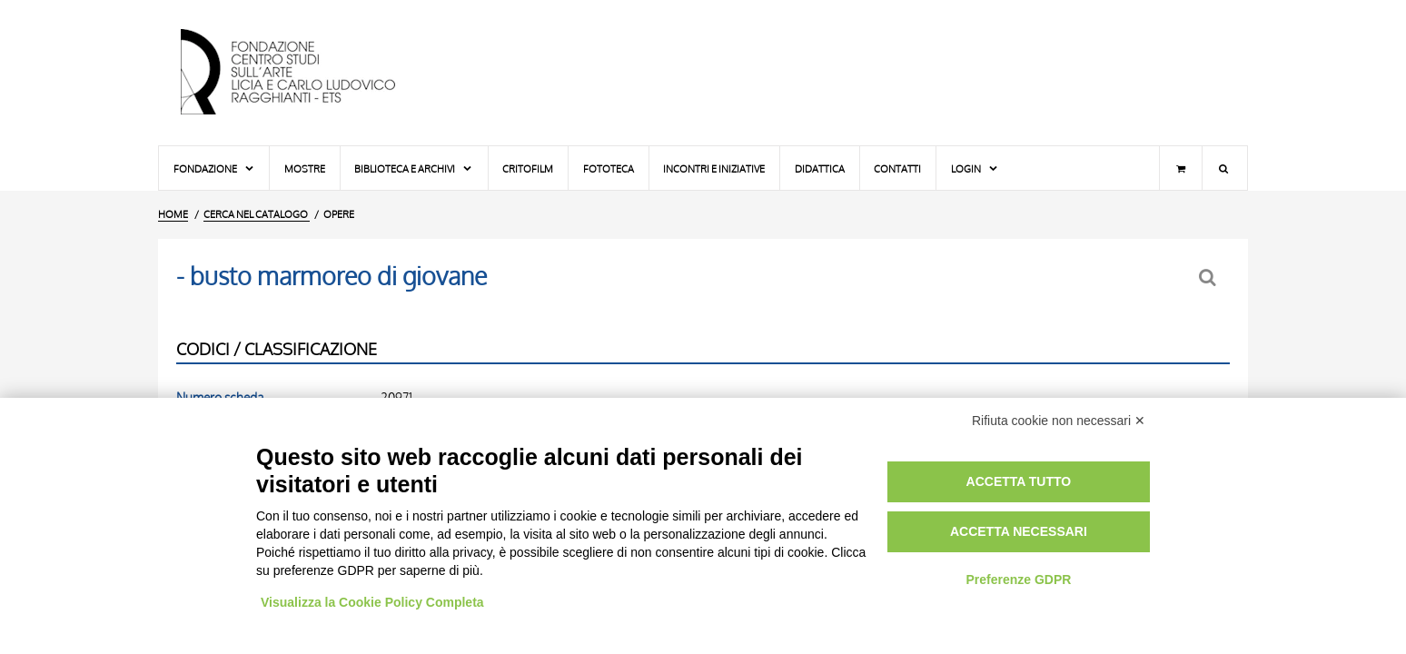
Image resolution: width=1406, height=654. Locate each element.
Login (975, 168)
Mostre (304, 168)
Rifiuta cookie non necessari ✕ (1058, 420)
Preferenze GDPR (1018, 579)
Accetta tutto (1019, 481)
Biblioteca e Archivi (413, 168)
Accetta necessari (1018, 531)
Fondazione (214, 168)
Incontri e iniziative (714, 168)
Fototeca (608, 168)
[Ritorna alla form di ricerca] (1209, 277)
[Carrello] (1181, 168)
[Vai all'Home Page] (303, 72)
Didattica (820, 168)
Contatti (897, 168)
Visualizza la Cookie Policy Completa (372, 602)
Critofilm (527, 168)
